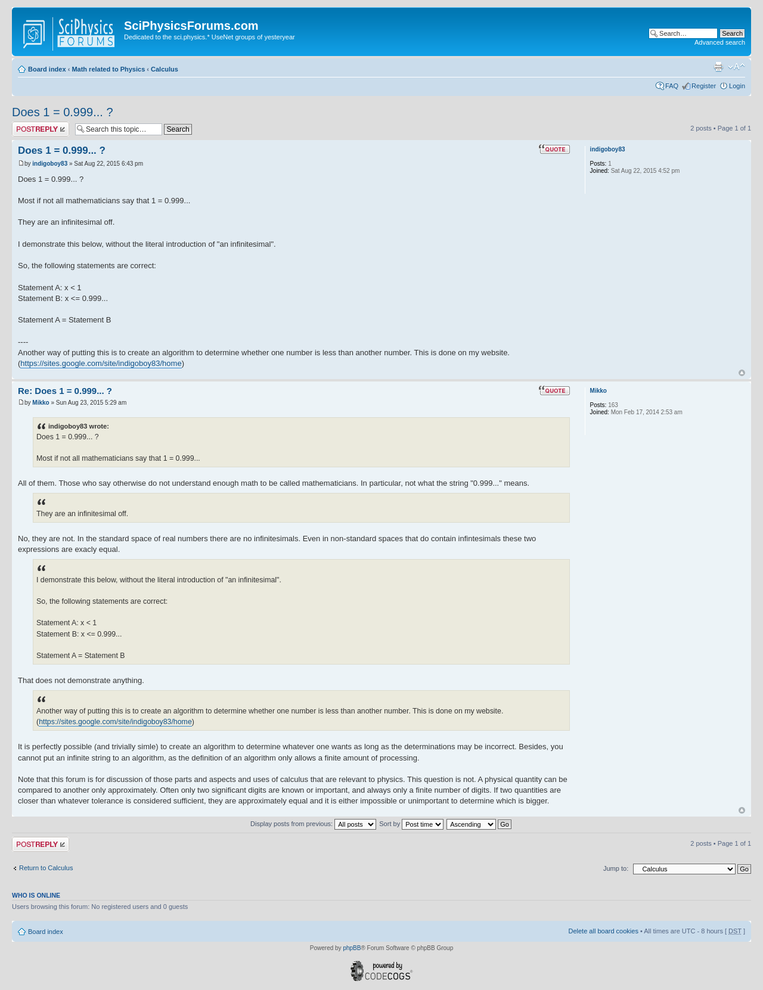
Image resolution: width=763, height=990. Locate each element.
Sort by (411, 823)
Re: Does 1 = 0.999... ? (65, 391)
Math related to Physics (108, 69)
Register (703, 85)
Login (737, 85)
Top (742, 373)
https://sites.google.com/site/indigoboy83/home (100, 363)
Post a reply (40, 129)
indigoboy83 (49, 163)
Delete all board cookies (603, 931)
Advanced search (719, 42)
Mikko (40, 402)
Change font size (736, 66)
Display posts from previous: (313, 823)
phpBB (352, 948)
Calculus (164, 69)
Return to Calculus (46, 867)
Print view (718, 66)
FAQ (671, 85)
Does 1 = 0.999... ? (62, 112)
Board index (47, 69)
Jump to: (615, 868)
